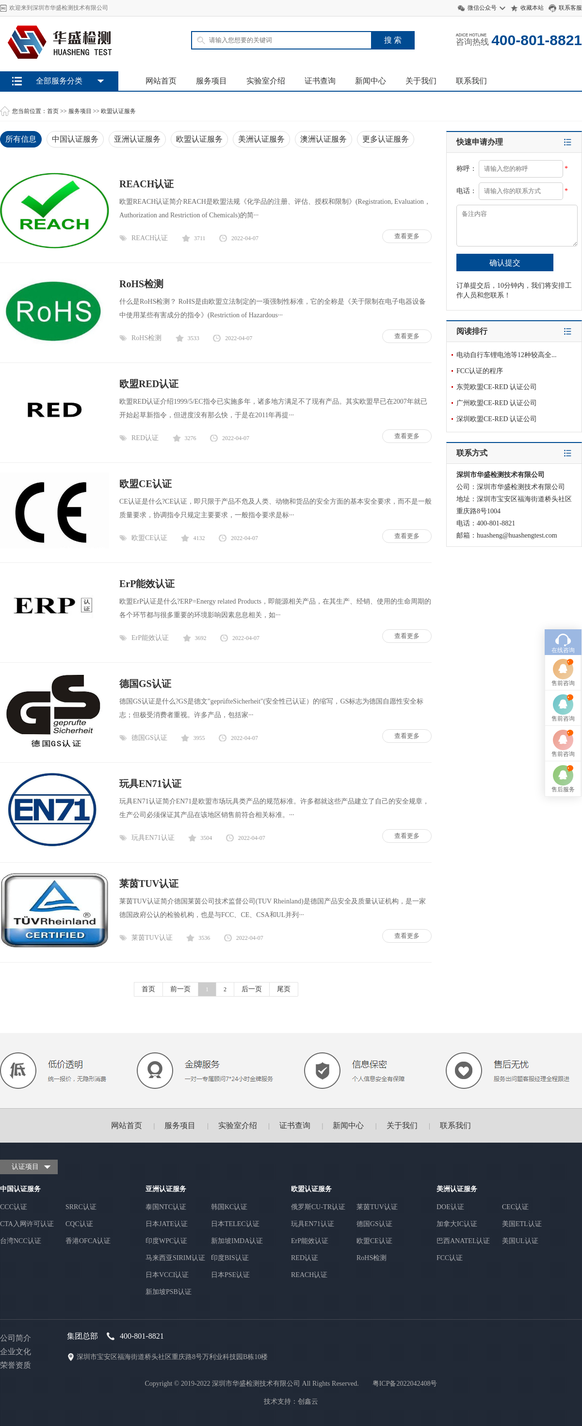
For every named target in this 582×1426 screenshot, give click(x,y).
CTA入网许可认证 (27, 1224)
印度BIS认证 (230, 1258)
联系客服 (570, 7)
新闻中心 (370, 81)
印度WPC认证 (166, 1241)
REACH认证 (146, 184)
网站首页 (161, 81)
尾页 (284, 989)
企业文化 (15, 1351)
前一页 (180, 989)
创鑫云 (308, 1401)
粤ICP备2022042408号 (404, 1383)
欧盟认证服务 (118, 111)
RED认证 (145, 438)
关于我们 (420, 81)
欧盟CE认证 (145, 483)
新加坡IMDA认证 (237, 1241)
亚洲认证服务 (137, 139)
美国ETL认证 (522, 1224)
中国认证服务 (75, 139)
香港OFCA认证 (88, 1241)
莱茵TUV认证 (148, 883)
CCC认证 (13, 1207)
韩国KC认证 (229, 1207)
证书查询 (320, 81)
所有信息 (20, 139)
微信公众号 (482, 7)
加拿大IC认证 (456, 1224)
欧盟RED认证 (148, 383)
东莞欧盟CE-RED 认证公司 (496, 387)
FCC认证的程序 (479, 371)
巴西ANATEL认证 (463, 1241)
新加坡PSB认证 (169, 1291)
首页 (53, 111)
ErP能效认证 (147, 583)
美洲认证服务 (261, 139)
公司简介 (15, 1338)
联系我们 (471, 81)
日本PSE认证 (230, 1274)
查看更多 (407, 236)
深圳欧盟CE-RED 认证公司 (496, 419)
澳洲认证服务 (323, 139)
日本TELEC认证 (235, 1224)
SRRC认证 (81, 1207)
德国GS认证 (145, 683)
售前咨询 (563, 583)
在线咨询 (563, 550)
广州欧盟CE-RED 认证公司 (496, 403)
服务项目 (211, 81)
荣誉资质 (15, 1365)
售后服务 (563, 690)
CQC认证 (79, 1224)
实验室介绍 (265, 81)
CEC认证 (515, 1207)
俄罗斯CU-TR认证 (318, 1207)
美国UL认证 (520, 1241)
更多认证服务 (385, 139)
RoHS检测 (141, 284)
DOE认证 (450, 1207)
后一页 (252, 989)
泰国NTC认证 (166, 1207)
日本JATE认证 (167, 1224)
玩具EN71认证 (150, 783)
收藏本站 (532, 7)
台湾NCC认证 (20, 1241)
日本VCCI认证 (167, 1274)
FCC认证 (449, 1258)
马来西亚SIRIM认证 (175, 1258)
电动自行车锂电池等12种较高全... (506, 355)
